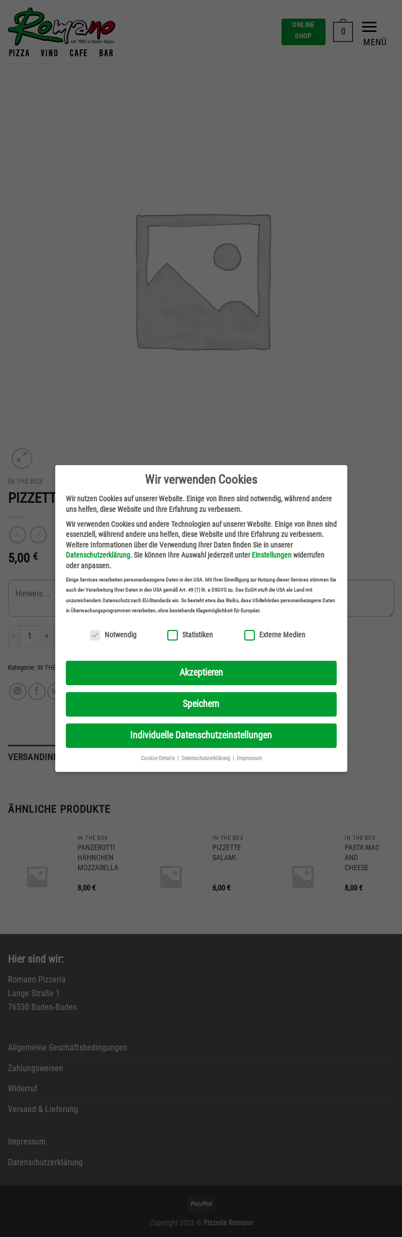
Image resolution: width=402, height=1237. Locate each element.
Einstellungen (272, 555)
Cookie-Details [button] (158, 758)
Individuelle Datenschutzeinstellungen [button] (201, 735)
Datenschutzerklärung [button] (207, 758)
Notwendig (113, 635)
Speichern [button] (201, 704)
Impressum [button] (249, 758)
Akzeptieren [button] (201, 672)
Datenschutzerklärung (98, 555)
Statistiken (190, 635)
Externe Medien (274, 635)
